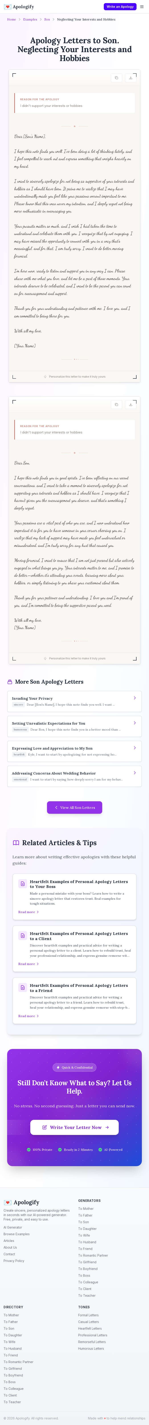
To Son (83, 1222)
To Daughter (87, 1229)
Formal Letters (88, 1315)
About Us (10, 1247)
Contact (9, 1254)
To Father (85, 1215)
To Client (84, 1289)
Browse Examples (17, 1234)
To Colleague (88, 1282)
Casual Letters (88, 1322)
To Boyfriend (88, 1269)
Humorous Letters (91, 1348)
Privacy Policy (14, 1261)
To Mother (86, 1208)
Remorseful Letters (92, 1342)
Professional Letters (92, 1335)
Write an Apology (120, 6)
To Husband (87, 1242)
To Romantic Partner (93, 1255)
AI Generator (13, 1227)
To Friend (85, 1249)
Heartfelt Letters (90, 1328)
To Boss (84, 1275)
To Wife (84, 1235)
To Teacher (87, 1295)
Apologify (21, 1202)
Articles (9, 1241)
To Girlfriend (87, 1262)
